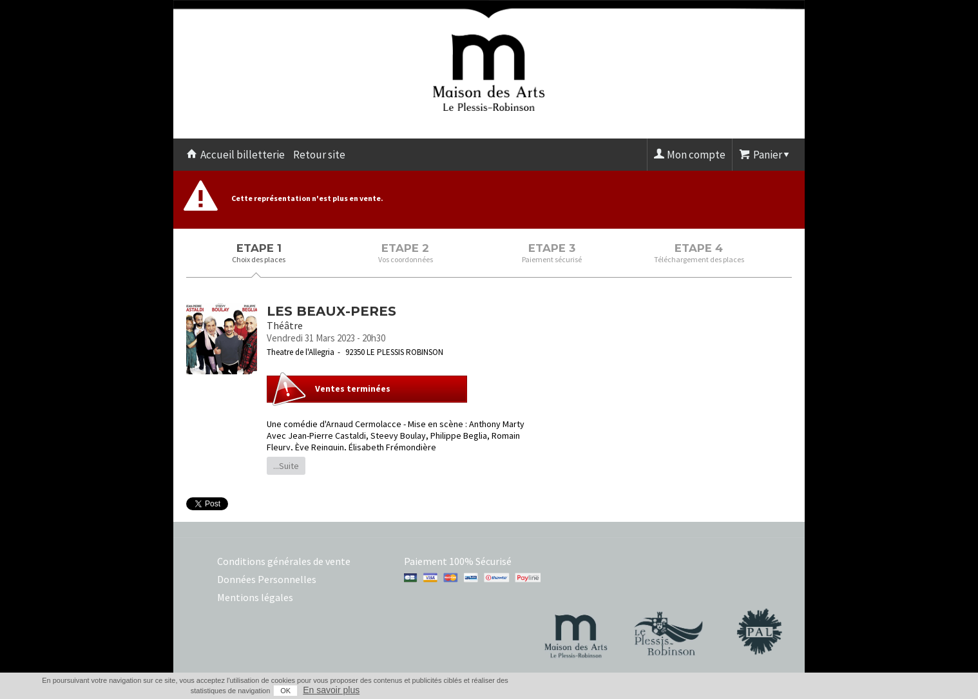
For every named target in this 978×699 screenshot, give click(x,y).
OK (285, 690)
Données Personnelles (266, 579)
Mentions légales (255, 597)
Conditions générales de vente (283, 561)
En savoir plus (331, 690)
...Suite (286, 466)
